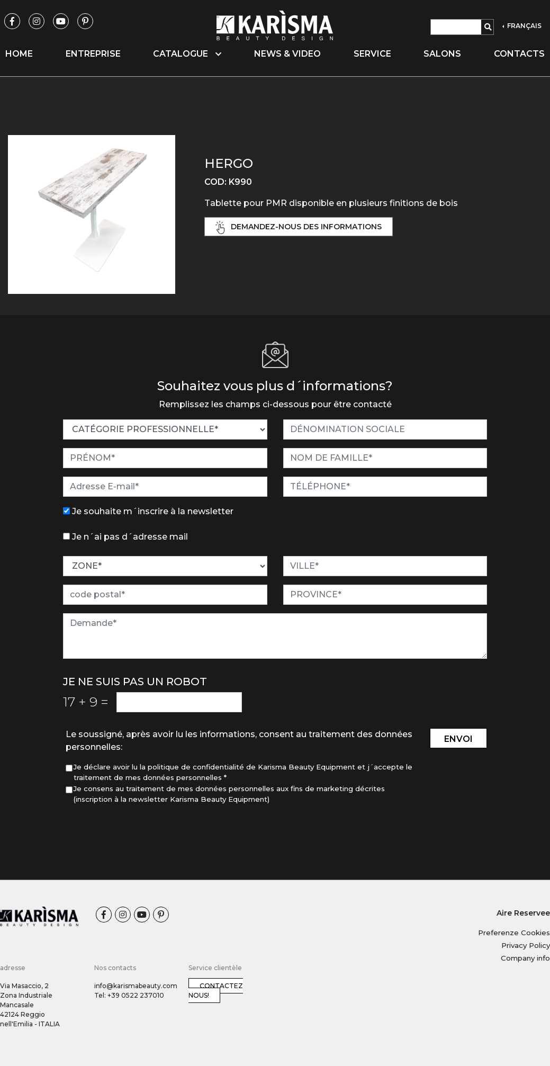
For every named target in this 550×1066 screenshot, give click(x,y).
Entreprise (93, 54)
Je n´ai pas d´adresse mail (130, 537)
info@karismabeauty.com (135, 986)
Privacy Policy (525, 945)
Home (19, 54)
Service (372, 54)
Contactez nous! (215, 990)
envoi (458, 739)
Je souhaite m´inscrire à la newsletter (152, 511)
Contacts (519, 54)
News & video (287, 54)
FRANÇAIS (524, 26)
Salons (442, 54)
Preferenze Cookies (514, 932)
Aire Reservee (523, 913)
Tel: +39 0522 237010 (129, 995)
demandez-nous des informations (298, 227)
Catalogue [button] (187, 54)
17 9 (86, 702)
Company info (525, 958)
